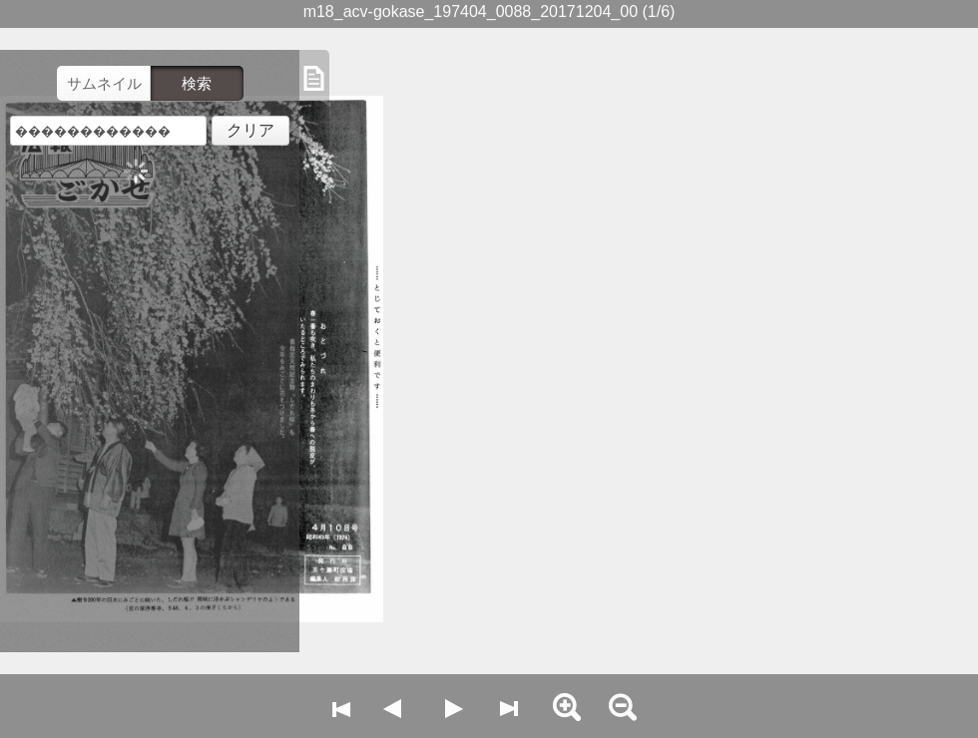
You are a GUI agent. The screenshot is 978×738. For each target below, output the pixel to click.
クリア (250, 130)
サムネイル (104, 83)
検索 (197, 83)
